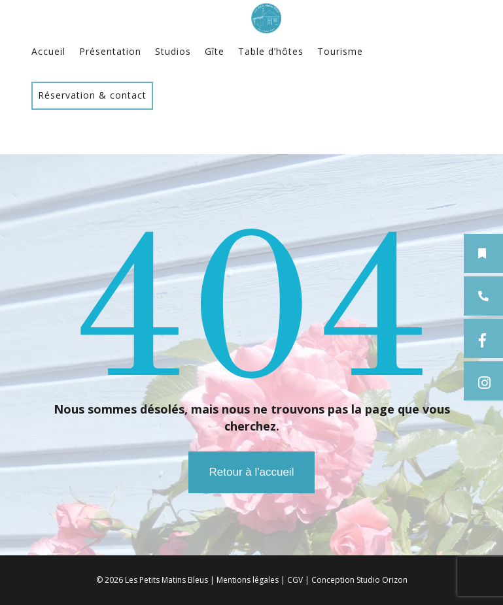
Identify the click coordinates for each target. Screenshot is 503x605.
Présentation (110, 51)
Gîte (214, 51)
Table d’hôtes (271, 51)
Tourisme (340, 51)
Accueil (48, 51)
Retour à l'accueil (251, 472)
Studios (173, 51)
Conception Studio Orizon (359, 579)
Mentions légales (248, 579)
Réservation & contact (92, 95)
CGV (295, 579)
